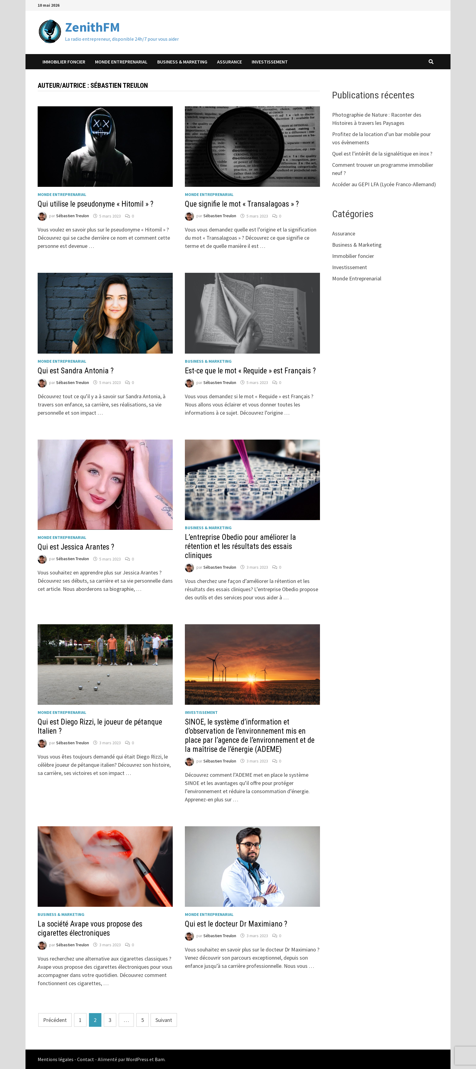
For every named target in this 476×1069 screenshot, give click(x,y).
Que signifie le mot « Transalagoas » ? (242, 204)
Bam (160, 1059)
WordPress (137, 1059)
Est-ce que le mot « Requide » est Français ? (250, 370)
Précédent (55, 1019)
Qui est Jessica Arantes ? (76, 547)
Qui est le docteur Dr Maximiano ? (236, 924)
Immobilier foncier (63, 62)
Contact (85, 1059)
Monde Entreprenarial (121, 62)
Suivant (163, 1019)
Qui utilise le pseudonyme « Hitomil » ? (95, 204)
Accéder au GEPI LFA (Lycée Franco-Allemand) (384, 184)
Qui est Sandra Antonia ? (76, 370)
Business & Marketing (182, 62)
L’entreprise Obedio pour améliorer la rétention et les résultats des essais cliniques (240, 546)
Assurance (229, 62)
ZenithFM (92, 27)
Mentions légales (55, 1059)
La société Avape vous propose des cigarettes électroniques (90, 928)
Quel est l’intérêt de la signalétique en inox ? (382, 153)
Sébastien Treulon (72, 216)
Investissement (270, 62)
